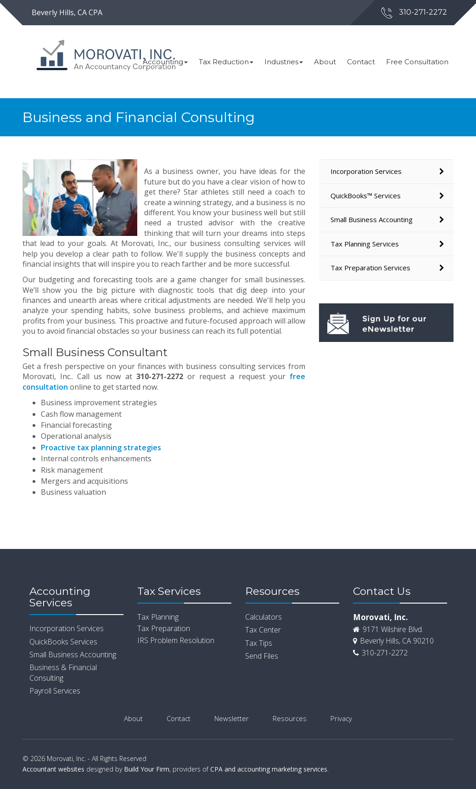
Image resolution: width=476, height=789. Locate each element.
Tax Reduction (226, 61)
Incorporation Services (366, 171)
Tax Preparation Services (370, 267)
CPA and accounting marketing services (268, 769)
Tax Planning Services (364, 243)
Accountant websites (53, 769)
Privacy (341, 718)
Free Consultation (417, 61)
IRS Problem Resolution (175, 640)
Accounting (165, 61)
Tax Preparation (163, 628)
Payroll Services (54, 691)
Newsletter (231, 718)
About (325, 61)
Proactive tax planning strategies (101, 447)
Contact (361, 61)
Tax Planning (158, 617)
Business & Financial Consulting (63, 672)
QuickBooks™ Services (365, 195)
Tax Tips (258, 643)
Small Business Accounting (371, 219)
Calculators (263, 617)
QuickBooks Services (63, 642)
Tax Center (263, 630)
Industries (283, 61)
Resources (290, 718)
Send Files (261, 656)
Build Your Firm (146, 769)
